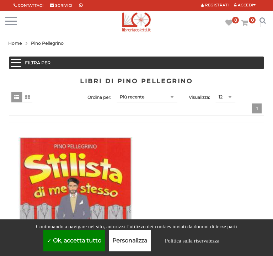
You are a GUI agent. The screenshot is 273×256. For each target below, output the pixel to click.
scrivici (64, 5)
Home (15, 43)
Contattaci (30, 5)
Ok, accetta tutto (74, 240)
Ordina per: (99, 97)
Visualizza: (199, 97)
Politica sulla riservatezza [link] (192, 241)
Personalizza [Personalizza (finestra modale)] (129, 240)
